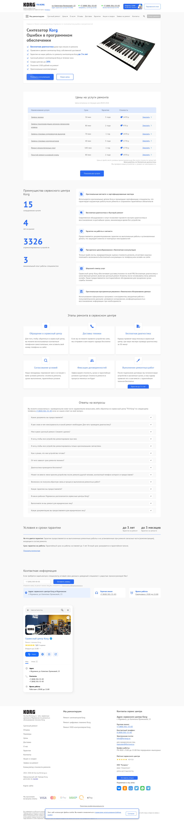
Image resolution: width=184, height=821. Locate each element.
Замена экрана (37, 117)
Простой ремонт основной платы (45, 155)
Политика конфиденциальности (92, 806)
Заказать (147, 117)
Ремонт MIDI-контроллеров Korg (76, 727)
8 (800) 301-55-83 (124, 732)
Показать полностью (31, 551)
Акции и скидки (109, 16)
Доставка (88, 16)
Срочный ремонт (54, 16)
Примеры (27, 734)
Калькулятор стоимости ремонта (36, 767)
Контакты (135, 16)
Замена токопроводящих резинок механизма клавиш (50, 125)
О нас (72, 16)
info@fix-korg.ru (123, 738)
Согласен (131, 814)
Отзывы (80, 16)
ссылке (35, 779)
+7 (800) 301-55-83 (88, 6)
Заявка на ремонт (123, 16)
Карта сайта (28, 786)
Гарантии (97, 16)
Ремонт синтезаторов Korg (74, 717)
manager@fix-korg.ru (125, 744)
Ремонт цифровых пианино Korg (77, 722)
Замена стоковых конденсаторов (45, 141)
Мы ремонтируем (35, 16)
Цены (65, 16)
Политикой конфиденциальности (72, 585)
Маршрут (32, 654)
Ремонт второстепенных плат (43, 148)
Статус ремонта (153, 16)
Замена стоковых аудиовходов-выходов (48, 134)
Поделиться (119, 788)
